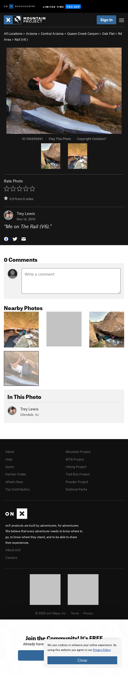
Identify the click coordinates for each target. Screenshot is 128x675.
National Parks (76, 489)
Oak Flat (108, 33)
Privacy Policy (102, 650)
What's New (14, 482)
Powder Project (77, 482)
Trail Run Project (78, 474)
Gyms (9, 467)
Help (8, 459)
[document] (82, 653)
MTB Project (75, 459)
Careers (11, 558)
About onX (13, 550)
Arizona (31, 33)
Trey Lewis (26, 213)
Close (82, 660)
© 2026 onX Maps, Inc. (50, 613)
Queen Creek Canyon (83, 33)
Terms (75, 613)
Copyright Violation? (91, 139)
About (9, 452)
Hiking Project (76, 467)
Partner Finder (15, 474)
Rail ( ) (21, 39)
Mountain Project (78, 452)
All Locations (13, 33)
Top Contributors (17, 489)
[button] (6, 239)
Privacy (88, 613)
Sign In (106, 19)
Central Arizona (52, 33)
